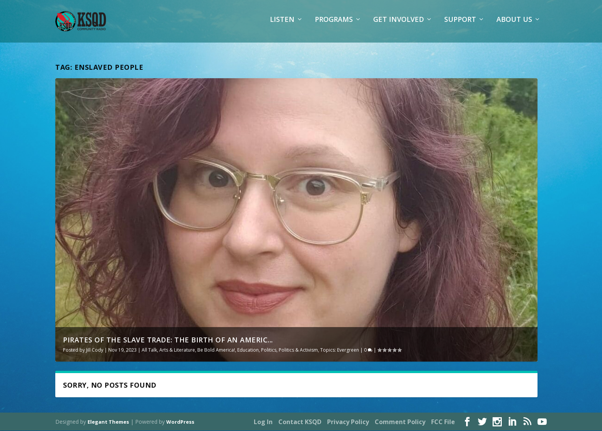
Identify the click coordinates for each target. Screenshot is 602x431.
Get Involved (398, 25)
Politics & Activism (298, 350)
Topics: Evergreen (339, 350)
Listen (282, 25)
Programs (334, 25)
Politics (268, 350)
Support (460, 25)
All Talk (149, 350)
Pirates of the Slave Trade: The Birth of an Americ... (168, 339)
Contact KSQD (299, 422)
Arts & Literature (177, 350)
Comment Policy (400, 422)
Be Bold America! (216, 350)
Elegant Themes (108, 422)
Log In (263, 422)
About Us (514, 25)
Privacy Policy (348, 422)
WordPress (180, 422)
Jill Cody (94, 350)
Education (248, 350)
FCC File (443, 422)
